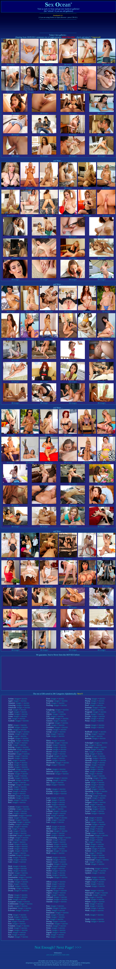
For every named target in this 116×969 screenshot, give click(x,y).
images (10, 64)
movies (24, 699)
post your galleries (52, 955)
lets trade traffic (64, 955)
